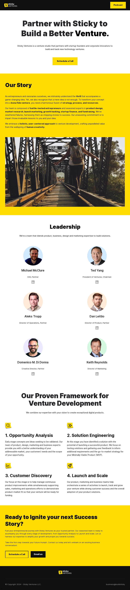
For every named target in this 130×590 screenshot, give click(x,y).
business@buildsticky (115, 584)
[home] (10, 5)
